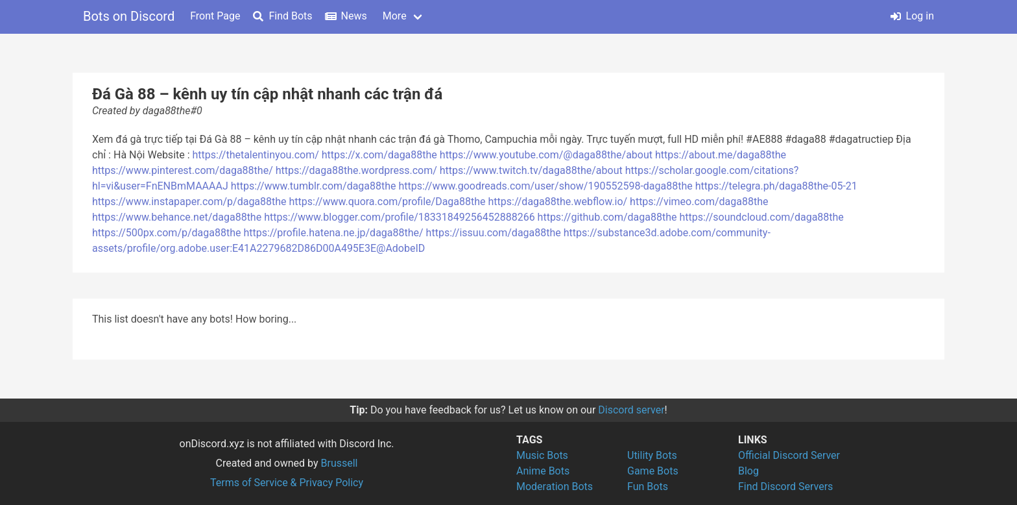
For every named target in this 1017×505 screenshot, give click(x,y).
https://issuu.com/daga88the (493, 233)
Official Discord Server (789, 455)
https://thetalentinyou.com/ (256, 155)
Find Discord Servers (785, 486)
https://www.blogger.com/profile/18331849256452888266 (399, 217)
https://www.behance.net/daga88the (176, 217)
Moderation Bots (554, 486)
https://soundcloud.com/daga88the (761, 217)
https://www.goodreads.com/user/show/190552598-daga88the (546, 186)
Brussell (339, 463)
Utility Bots (652, 455)
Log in (912, 16)
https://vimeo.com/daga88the (699, 201)
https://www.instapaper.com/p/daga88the (189, 201)
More (395, 16)
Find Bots (282, 16)
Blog (748, 471)
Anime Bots (542, 471)
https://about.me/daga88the (720, 155)
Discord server (631, 410)
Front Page (215, 16)
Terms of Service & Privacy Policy (286, 482)
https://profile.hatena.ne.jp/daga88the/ (333, 233)
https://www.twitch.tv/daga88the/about (531, 170)
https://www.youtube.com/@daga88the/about (546, 155)
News (346, 16)
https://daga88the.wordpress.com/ (356, 170)
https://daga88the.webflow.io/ (558, 201)
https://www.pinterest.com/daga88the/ (182, 170)
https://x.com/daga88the (379, 155)
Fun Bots (647, 486)
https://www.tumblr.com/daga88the (313, 186)
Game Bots (652, 471)
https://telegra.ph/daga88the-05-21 (776, 186)
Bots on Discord (128, 16)
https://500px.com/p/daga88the (166, 233)
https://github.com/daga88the (607, 217)
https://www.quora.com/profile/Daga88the (387, 201)
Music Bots (542, 455)
